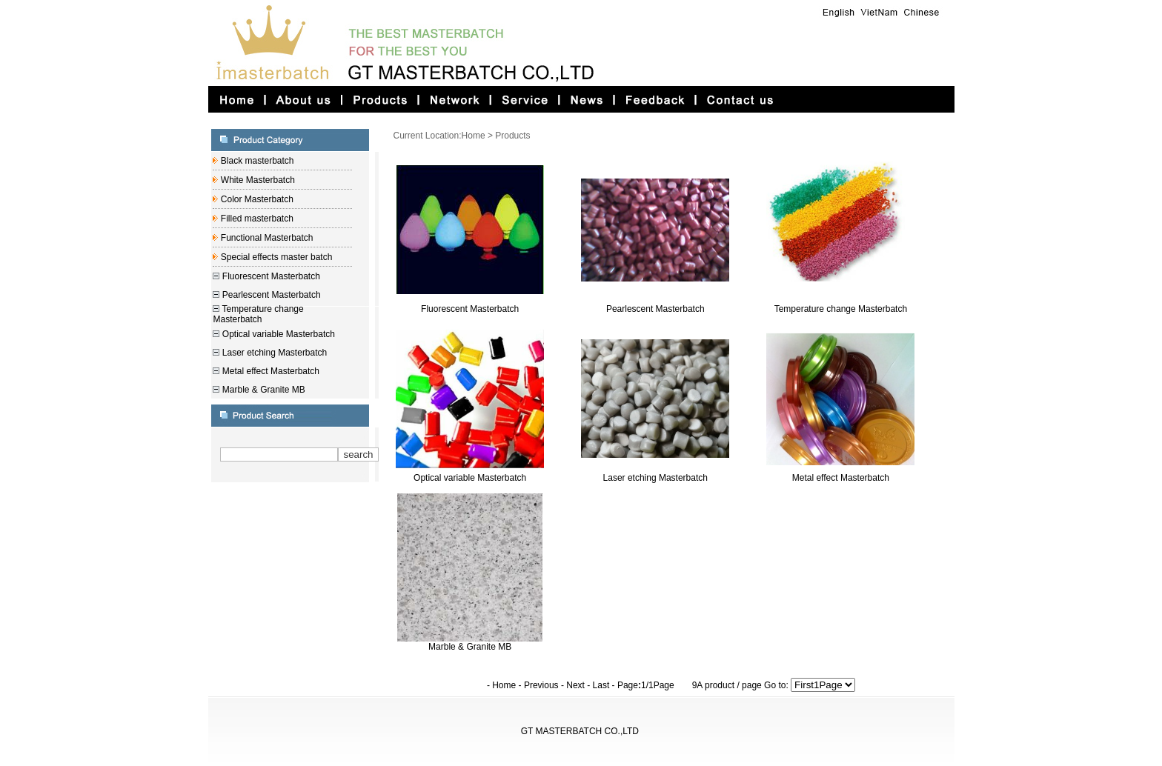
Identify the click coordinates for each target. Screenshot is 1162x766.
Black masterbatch (255, 161)
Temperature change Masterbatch (258, 314)
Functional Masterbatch (265, 238)
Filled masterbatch (255, 218)
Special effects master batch (275, 257)
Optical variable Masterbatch (276, 334)
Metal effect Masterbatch (269, 371)
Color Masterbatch (255, 199)
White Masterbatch (256, 180)
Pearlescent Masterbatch (269, 295)
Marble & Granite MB (262, 389)
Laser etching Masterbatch (273, 352)
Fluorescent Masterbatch (269, 276)
